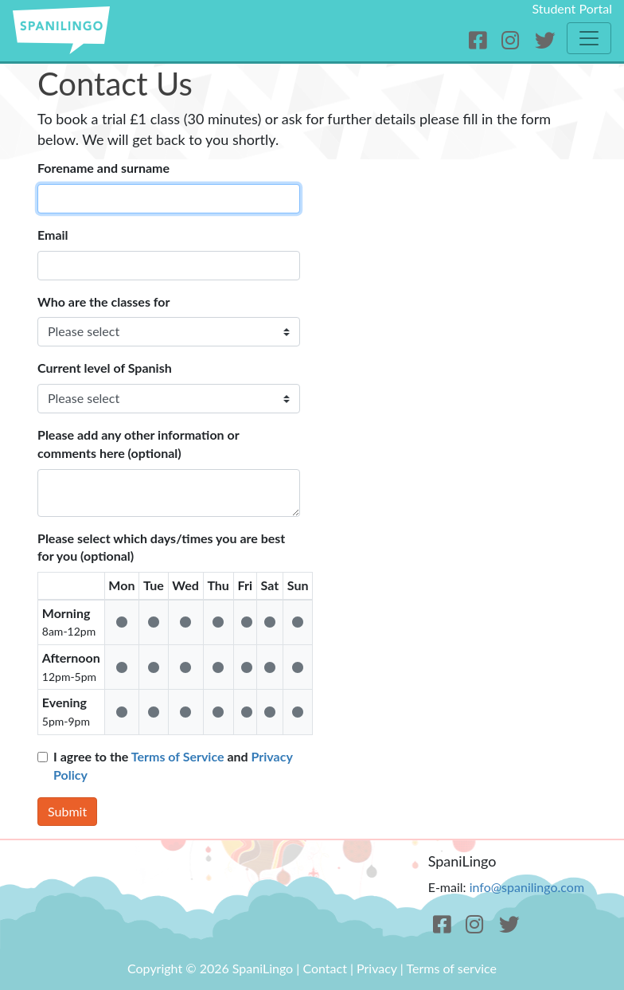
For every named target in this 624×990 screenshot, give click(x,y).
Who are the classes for (103, 301)
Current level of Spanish (104, 367)
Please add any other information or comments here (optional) (138, 443)
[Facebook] (480, 40)
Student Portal (572, 8)
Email (52, 234)
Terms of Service (177, 756)
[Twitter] (544, 40)
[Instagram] (513, 40)
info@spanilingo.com (527, 886)
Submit (67, 811)
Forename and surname (103, 167)
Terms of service (451, 968)
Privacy (377, 968)
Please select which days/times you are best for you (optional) (161, 547)
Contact (324, 968)
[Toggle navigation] (589, 38)
